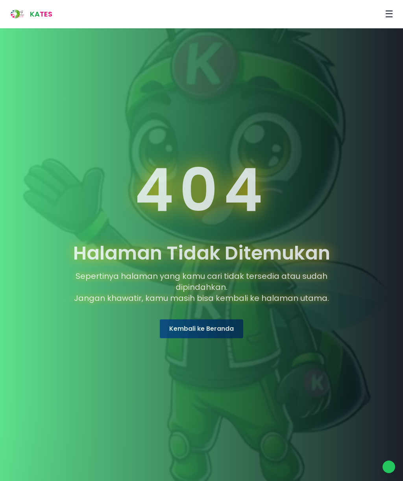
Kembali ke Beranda (201, 329)
